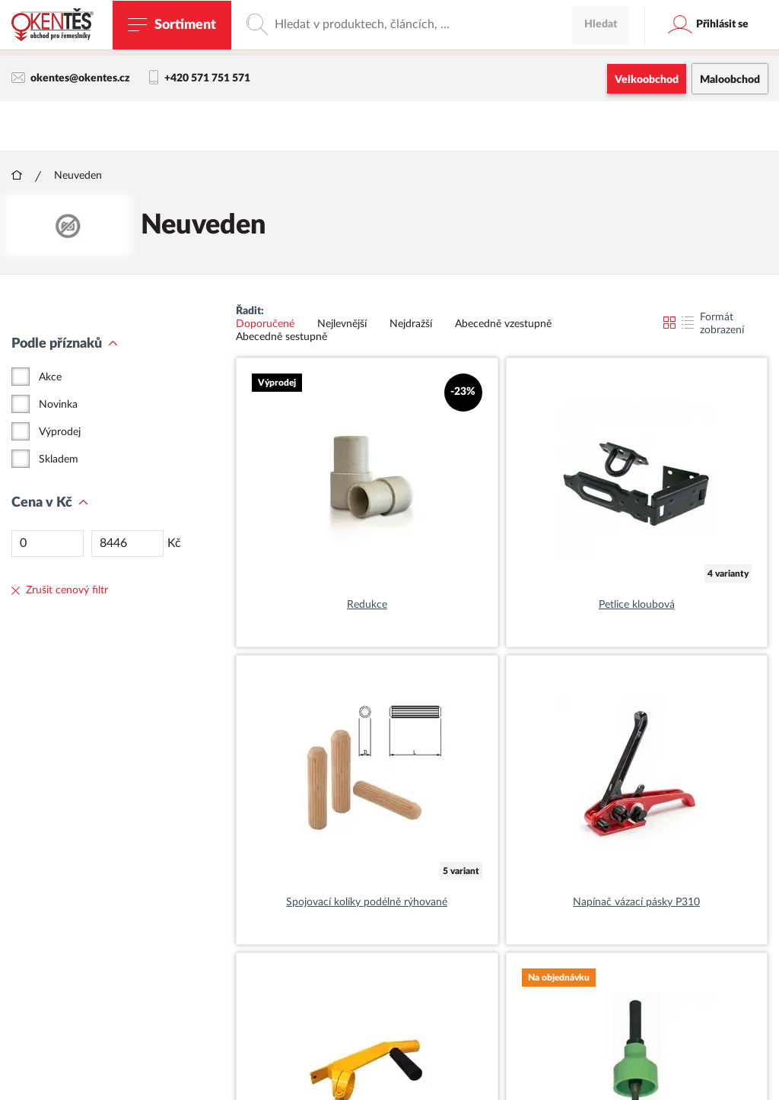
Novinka (58, 405)
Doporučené (265, 325)
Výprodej (60, 433)
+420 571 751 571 (199, 78)
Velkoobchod (647, 80)
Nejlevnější (342, 325)
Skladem (58, 460)
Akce (50, 378)
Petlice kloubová (637, 605)
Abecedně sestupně (281, 337)
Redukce (367, 605)
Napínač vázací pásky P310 (636, 903)
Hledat (600, 125)
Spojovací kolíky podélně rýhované (366, 903)
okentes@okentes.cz (70, 78)
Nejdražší (411, 325)
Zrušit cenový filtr (59, 591)
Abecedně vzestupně (503, 325)
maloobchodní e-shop (488, 42)
